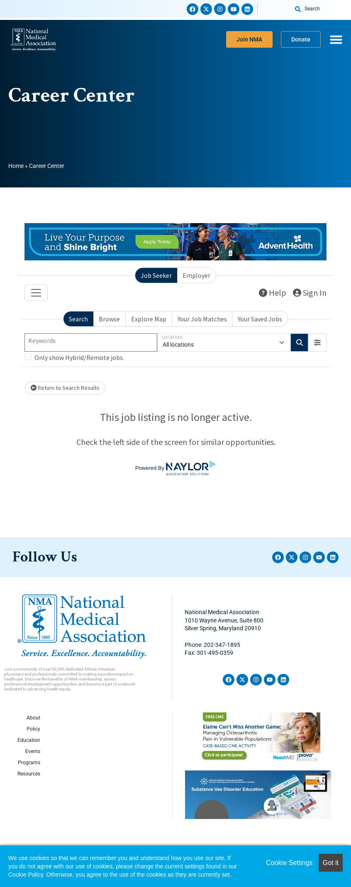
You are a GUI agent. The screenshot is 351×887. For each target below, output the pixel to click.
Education (28, 740)
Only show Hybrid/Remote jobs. (79, 357)
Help (272, 292)
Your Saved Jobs (260, 319)
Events (32, 751)
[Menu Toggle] (336, 39)
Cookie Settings (289, 862)
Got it (331, 862)
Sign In (310, 292)
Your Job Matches (202, 319)
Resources (28, 774)
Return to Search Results (65, 387)
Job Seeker (156, 275)
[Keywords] (90, 342)
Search (78, 319)
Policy (33, 729)
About (33, 718)
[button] (317, 342)
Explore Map (148, 319)
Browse (109, 319)
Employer (196, 275)
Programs (29, 762)
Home (16, 166)
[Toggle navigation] (36, 292)
